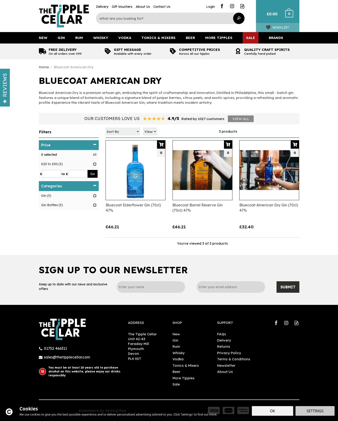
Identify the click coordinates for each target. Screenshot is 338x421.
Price (69, 145)
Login (210, 7)
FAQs (221, 334)
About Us (225, 371)
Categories (69, 186)
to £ (64, 174)
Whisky (179, 353)
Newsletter (226, 365)
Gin (175, 340)
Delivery (224, 340)
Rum (176, 346)
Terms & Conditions (233, 359)
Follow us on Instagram (232, 6)
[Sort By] (123, 131)
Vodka (178, 359)
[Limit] (150, 131)
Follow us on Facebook (222, 6)
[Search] (167, 18)
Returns (223, 346)
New (176, 334)
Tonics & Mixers (186, 365)
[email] (231, 287)
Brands (276, 38)
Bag (270, 16)
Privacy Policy (229, 353)
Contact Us (161, 7)
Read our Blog (242, 6)
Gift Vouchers (122, 7)
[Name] (151, 287)
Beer (176, 371)
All (94, 155)
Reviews (5, 88)
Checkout (292, 16)
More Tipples (183, 378)
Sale (176, 384)
